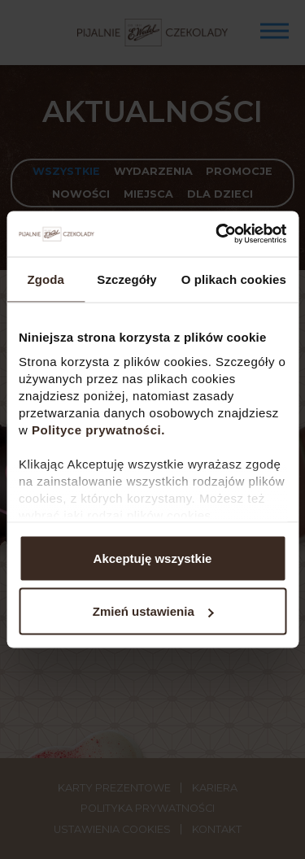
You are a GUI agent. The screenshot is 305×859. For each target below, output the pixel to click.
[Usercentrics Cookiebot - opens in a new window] (217, 234)
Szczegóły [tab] (126, 279)
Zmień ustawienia (153, 611)
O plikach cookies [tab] (233, 279)
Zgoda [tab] (45, 279)
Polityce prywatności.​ (100, 430)
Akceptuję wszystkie (153, 558)
